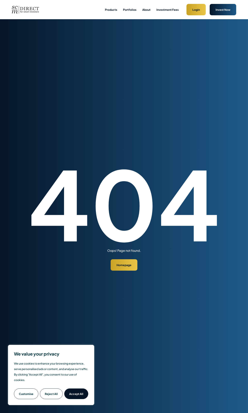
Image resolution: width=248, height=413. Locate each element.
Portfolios (129, 9)
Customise (26, 394)
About (146, 9)
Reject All (51, 394)
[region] (51, 375)
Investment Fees (167, 9)
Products (111, 9)
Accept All (76, 394)
